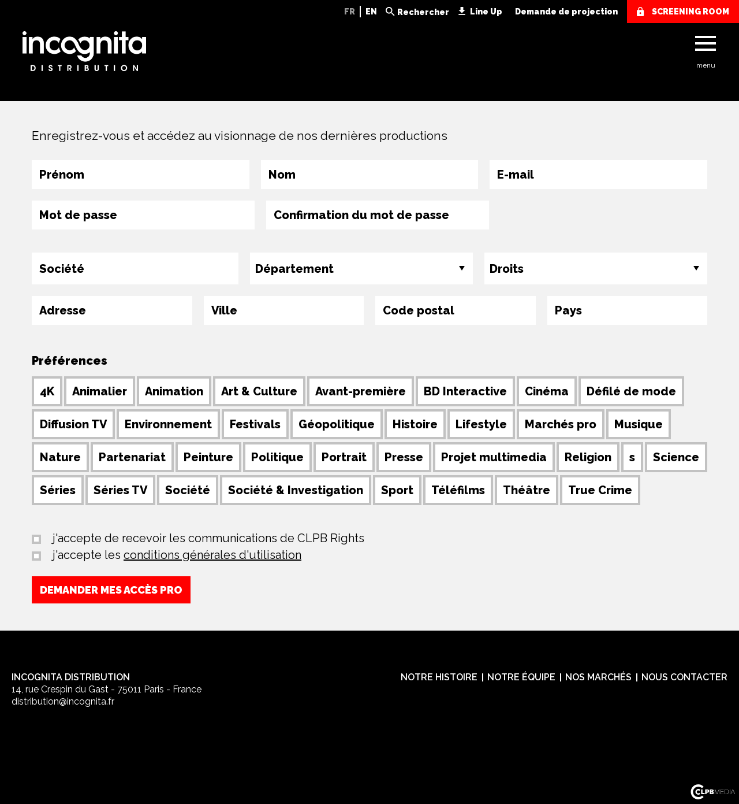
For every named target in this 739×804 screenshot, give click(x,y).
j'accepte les (175, 555)
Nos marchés (598, 677)
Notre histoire (439, 677)
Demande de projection (566, 11)
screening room (690, 11)
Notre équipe (521, 677)
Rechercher (423, 12)
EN (371, 11)
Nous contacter (684, 677)
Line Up (486, 11)
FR (349, 11)
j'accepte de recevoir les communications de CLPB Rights (207, 538)
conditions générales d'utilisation (212, 555)
